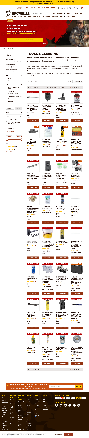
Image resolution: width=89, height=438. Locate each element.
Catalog (20, 419)
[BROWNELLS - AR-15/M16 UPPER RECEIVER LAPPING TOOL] (33, 166)
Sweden (28, 423)
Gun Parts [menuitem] (27, 16)
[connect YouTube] (61, 405)
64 (60, 87)
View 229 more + (10, 131)
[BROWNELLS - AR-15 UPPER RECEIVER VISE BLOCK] (33, 131)
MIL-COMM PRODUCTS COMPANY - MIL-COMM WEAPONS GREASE (47, 349)
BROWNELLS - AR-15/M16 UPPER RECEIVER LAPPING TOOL (33, 176)
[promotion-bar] (44, 2)
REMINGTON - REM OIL (31, 347)
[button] (76, 8)
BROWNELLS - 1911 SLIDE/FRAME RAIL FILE (75, 209)
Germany (28, 412)
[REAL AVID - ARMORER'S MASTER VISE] (77, 166)
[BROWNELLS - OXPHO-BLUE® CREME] (62, 339)
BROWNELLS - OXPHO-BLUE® (47, 207)
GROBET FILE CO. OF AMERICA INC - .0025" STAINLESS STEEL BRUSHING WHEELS (77, 350)
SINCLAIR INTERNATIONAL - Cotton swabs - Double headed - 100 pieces (33, 209)
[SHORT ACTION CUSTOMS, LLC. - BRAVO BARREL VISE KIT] (62, 269)
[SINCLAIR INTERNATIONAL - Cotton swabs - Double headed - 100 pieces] (33, 199)
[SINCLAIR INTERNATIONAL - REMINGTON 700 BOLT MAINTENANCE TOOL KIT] (77, 269)
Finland (28, 408)
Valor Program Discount (20, 415)
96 (63, 87)
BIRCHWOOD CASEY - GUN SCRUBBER (60, 208)
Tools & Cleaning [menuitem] (57, 16)
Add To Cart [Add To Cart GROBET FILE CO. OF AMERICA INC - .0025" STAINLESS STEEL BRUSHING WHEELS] (76, 363)
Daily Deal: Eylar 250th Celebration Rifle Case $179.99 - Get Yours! (35, 8)
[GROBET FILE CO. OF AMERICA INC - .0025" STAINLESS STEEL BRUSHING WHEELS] (77, 339)
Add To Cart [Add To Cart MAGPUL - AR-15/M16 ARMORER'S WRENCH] (33, 327)
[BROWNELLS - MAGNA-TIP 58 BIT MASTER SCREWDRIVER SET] (77, 131)
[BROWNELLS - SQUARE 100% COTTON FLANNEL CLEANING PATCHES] (48, 269)
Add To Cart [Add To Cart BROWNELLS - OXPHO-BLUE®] (47, 222)
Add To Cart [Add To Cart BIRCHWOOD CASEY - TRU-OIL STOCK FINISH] (76, 120)
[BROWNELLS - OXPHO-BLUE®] (48, 199)
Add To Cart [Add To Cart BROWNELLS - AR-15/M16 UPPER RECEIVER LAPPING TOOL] (33, 187)
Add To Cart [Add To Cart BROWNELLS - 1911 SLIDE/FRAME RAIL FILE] (76, 222)
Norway (28, 417)
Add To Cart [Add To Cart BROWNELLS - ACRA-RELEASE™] (62, 257)
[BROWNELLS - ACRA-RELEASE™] (62, 233)
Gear (3, 414)
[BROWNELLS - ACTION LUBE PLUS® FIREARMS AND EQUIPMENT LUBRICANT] (48, 233)
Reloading (5, 406)
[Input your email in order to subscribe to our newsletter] (62, 386)
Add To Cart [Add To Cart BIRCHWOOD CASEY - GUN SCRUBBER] (62, 222)
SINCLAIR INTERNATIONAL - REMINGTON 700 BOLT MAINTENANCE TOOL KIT (77, 280)
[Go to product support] (61, 8)
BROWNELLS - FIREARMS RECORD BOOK (46, 141)
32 (57, 87)
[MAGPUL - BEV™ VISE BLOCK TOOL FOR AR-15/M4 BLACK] (62, 304)
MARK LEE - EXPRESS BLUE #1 (32, 278)
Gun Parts (4, 400)
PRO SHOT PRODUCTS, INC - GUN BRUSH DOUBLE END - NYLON (33, 108)
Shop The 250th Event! (25, 40)
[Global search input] (42, 13)
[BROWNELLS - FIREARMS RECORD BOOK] (48, 131)
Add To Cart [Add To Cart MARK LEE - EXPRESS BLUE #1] (33, 293)
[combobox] (10, 108)
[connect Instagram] (65, 405)
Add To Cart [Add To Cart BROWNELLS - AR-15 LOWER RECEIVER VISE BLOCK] (47, 187)
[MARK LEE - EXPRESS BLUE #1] (33, 269)
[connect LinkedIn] (78, 405)
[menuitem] (8, 16)
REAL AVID (50, 73)
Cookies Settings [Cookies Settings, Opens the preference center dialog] (58, 434)
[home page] (18, 13)
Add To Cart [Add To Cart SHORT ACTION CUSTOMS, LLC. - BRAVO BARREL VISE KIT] (62, 293)
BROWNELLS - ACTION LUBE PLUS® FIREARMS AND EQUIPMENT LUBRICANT (48, 244)
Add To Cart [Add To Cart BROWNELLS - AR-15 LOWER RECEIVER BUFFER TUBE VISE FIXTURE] (62, 120)
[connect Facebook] (56, 405)
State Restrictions (21, 429)
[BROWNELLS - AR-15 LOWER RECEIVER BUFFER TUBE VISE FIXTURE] (62, 97)
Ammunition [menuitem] (37, 16)
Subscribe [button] (79, 386)
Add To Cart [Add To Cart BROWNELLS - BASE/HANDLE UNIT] (33, 257)
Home (4, 48)
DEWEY (55, 73)
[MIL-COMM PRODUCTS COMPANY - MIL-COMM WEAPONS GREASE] (48, 339)
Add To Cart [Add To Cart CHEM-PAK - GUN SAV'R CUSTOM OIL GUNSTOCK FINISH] (47, 327)
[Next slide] (86, 34)
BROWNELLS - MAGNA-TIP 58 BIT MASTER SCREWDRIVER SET (76, 142)
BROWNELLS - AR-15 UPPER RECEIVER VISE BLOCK (32, 142)
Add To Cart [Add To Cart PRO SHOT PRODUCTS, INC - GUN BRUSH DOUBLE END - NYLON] (33, 120)
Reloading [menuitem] (46, 16)
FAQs (44, 401)
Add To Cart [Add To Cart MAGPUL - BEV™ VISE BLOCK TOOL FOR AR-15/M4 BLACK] (62, 327)
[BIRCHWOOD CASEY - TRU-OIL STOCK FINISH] (77, 97)
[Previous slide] (3, 34)
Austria (28, 401)
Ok (68, 434)
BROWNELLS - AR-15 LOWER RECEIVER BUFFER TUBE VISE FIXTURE (61, 108)
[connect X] (74, 405)
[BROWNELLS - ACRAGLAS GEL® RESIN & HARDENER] (62, 166)
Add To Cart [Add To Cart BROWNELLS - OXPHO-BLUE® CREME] (62, 363)
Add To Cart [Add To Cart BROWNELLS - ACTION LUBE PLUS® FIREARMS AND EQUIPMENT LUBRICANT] (47, 257)
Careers (12, 410)
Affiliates (12, 420)
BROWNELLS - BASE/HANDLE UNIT (32, 243)
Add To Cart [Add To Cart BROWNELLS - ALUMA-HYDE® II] (62, 155)
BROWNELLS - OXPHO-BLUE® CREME (61, 348)
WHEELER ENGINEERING (66, 73)
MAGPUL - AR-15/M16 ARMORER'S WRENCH (32, 315)
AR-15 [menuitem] (20, 16)
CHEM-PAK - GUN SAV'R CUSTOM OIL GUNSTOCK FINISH (47, 315)
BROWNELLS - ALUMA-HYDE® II (62, 140)
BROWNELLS (43, 73)
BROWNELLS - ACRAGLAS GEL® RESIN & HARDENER (62, 176)
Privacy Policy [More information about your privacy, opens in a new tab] (9, 435)
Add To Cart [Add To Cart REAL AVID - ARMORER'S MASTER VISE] (76, 187)
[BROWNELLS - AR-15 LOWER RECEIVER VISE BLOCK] (48, 166)
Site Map (37, 405)
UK (27, 429)
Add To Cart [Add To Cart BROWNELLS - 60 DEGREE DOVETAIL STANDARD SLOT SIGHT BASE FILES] (76, 257)
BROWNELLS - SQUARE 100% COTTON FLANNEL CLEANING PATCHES (48, 279)
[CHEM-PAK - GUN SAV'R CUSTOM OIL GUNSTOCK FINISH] (48, 304)
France (28, 410)
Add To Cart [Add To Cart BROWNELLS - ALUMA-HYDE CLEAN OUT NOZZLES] (47, 120)
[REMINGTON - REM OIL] (33, 339)
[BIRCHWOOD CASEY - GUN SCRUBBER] (62, 199)
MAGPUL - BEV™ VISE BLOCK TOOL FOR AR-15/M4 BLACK (62, 315)
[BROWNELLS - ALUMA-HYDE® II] (62, 131)
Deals (3, 419)
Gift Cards (21, 422)
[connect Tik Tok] (69, 405)
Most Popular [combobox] (77, 81)
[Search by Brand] (14, 116)
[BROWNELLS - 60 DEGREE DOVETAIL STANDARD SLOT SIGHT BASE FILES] (77, 233)
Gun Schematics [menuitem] (58, 13)
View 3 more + (9, 151)
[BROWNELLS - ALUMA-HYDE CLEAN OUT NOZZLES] (48, 97)
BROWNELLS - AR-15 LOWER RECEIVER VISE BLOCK (47, 176)
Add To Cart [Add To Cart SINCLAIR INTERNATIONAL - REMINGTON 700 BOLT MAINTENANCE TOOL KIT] (76, 293)
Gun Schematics (5, 429)
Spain (28, 421)
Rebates (4, 421)
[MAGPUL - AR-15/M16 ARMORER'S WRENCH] (33, 304)
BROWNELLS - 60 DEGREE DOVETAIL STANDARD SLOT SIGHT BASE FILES (76, 245)
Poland (28, 419)
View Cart (20, 408)
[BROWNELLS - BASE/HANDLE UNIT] (33, 233)
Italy (27, 414)
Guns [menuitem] (14, 16)
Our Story (12, 400)
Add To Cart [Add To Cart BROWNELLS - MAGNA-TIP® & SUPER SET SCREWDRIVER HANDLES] (76, 327)
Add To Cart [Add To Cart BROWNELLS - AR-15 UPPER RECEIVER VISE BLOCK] (33, 155)
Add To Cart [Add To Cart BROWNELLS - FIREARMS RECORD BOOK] (47, 155)
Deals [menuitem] (10, 20)
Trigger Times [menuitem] (77, 13)
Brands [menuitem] (68, 13)
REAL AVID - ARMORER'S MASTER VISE (75, 175)
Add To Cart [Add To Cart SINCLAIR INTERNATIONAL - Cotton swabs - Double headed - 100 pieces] (33, 222)
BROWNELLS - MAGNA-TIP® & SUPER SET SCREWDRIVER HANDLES (76, 315)
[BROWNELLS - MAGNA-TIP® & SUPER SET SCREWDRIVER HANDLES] (77, 304)
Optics (4, 412)
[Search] (50, 13)
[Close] (86, 434)
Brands (4, 417)
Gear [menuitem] (74, 16)
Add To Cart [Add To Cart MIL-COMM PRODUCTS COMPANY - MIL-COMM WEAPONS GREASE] (47, 363)
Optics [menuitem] (68, 16)
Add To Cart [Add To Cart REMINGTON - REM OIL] (33, 363)
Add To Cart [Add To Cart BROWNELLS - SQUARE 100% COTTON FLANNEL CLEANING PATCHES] (47, 293)
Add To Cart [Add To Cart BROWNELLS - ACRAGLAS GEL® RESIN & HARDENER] (62, 187)
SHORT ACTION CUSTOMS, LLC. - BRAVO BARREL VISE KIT (62, 279)
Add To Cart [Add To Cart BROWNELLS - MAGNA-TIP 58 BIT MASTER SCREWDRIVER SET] (76, 155)
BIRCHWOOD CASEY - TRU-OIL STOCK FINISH (76, 107)
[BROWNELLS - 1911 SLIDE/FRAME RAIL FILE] (77, 199)
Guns (3, 398)
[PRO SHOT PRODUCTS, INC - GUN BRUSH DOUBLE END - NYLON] (33, 97)
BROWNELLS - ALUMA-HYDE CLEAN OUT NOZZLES (46, 107)
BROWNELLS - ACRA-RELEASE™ (62, 242)
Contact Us (21, 401)
